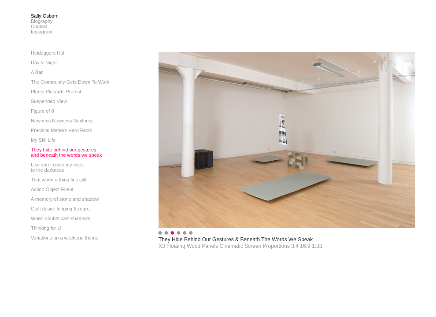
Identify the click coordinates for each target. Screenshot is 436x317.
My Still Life (43, 140)
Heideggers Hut (47, 52)
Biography (42, 21)
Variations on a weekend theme (64, 237)
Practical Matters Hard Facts (61, 130)
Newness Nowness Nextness (62, 120)
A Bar (37, 72)
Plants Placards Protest (56, 91)
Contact (39, 26)
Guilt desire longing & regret (61, 208)
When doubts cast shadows (60, 218)
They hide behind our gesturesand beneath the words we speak (66, 152)
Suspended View (49, 101)
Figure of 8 (42, 111)
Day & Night (44, 62)
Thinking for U (46, 228)
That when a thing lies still (58, 179)
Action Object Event (52, 189)
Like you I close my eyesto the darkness (57, 167)
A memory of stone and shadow (65, 199)
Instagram (41, 31)
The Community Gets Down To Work (70, 82)
